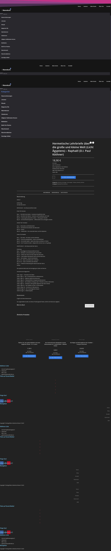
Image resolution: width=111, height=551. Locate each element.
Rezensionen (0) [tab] (55, 192)
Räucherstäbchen (5, 53)
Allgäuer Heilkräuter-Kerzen (8, 39)
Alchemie (60, 182)
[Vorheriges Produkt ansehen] (91, 143)
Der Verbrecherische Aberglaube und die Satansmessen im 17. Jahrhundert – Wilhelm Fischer (55, 344)
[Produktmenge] (53, 177)
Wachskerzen (4, 32)
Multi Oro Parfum (5, 46)
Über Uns (101, 6)
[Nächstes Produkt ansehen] (93, 143)
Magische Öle (4, 28)
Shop (108, 411)
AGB (109, 420)
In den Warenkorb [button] (29, 356)
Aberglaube (54, 339)
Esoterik (78, 182)
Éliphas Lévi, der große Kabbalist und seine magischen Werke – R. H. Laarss (29, 343)
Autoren (86, 6)
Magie (83, 339)
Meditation (4, 43)
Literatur (3, 21)
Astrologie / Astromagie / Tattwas (69, 182)
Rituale (3, 24)
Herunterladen (89, 306)
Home (79, 6)
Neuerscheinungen (6, 17)
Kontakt (70, 65)
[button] (55, 380)
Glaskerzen (4, 35)
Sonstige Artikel (5, 57)
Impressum (107, 417)
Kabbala (27, 339)
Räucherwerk (4, 50)
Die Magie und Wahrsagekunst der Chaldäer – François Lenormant (81, 343)
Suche (1, 13)
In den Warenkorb (68, 177)
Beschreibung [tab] (46, 192)
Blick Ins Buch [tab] (64, 192)
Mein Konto (93, 6)
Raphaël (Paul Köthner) (63, 184)
